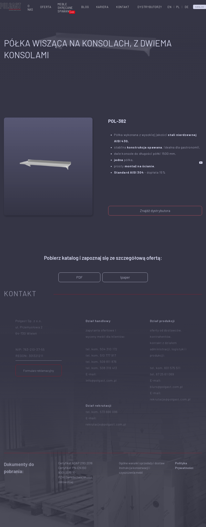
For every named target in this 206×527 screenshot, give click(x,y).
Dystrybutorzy (150, 7)
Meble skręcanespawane (65, 7)
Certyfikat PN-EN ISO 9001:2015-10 (72, 454)
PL (178, 7)
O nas (30, 7)
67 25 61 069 (165, 358)
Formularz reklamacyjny (38, 355)
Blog (85, 7)
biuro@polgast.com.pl (166, 371)
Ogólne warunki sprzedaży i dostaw (142, 447)
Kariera (102, 7)
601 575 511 (172, 352)
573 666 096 (109, 396)
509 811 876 (108, 346)
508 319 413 (108, 352)
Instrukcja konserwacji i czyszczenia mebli (134, 454)
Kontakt (122, 7)
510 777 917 (108, 339)
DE (187, 7)
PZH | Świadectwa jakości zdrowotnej (75, 463)
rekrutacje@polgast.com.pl (106, 408)
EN (170, 7)
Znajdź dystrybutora (155, 208)
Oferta (45, 7)
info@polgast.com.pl (101, 364)
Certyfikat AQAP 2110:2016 (75, 447)
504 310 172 (108, 333)
